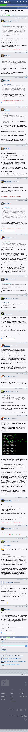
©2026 (25, 716)
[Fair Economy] (25, 719)
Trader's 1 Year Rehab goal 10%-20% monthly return (10, 664)
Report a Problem (23, 696)
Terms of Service (20, 716)
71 (4, 15)
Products (4, 693)
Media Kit (4, 696)
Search (21, 693)
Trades (11, 693)
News (11, 696)
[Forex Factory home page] (7, 1)
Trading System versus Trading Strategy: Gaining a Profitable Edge (13, 661)
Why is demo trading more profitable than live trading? (11, 658)
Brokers (11, 699)
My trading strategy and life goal (7, 666)
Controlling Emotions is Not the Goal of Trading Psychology (12, 655)
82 (14, 15)
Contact (3, 699)
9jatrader (4, 102)
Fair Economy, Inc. (23, 715)
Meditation (4, 338)
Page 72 (8, 15)
